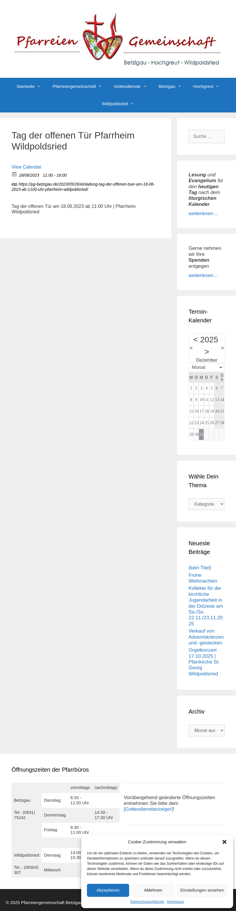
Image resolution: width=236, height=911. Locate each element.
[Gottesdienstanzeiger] (148, 809)
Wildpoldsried (121, 103)
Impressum (175, 902)
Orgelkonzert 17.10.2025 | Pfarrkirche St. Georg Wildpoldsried (204, 662)
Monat (198, 367)
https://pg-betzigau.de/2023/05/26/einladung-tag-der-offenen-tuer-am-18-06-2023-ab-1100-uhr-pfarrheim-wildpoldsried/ (83, 186)
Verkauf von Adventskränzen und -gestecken (206, 637)
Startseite (31, 86)
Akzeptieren (107, 890)
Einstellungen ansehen (202, 890)
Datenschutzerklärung (147, 902)
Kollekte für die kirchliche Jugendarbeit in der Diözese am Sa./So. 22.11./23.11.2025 (206, 605)
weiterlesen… (203, 213)
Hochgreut (209, 86)
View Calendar (27, 167)
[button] (224, 842)
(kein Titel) (200, 567)
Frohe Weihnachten (203, 578)
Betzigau (173, 86)
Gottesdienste (133, 86)
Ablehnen (153, 890)
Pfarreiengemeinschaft (80, 86)
